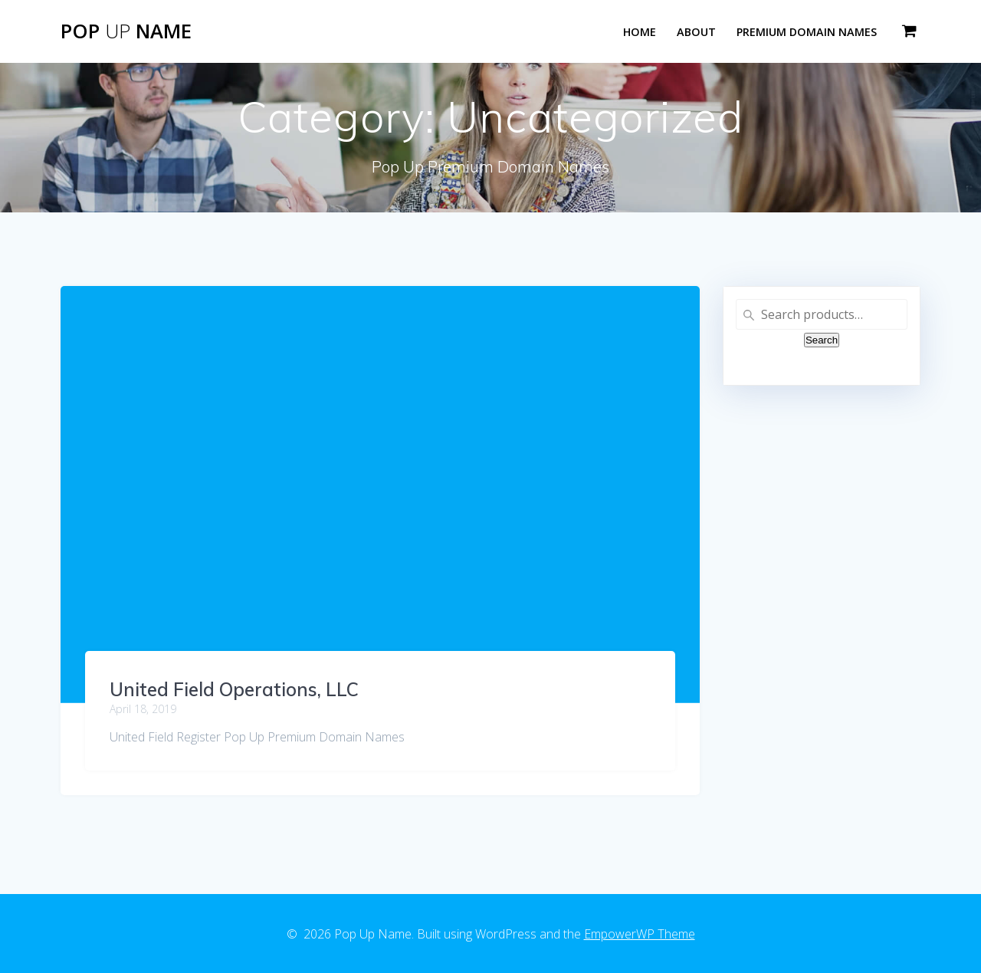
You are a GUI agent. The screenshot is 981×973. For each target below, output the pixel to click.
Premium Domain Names (807, 32)
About (696, 32)
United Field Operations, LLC (234, 689)
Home (639, 32)
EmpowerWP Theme (639, 933)
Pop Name (126, 31)
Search (821, 340)
